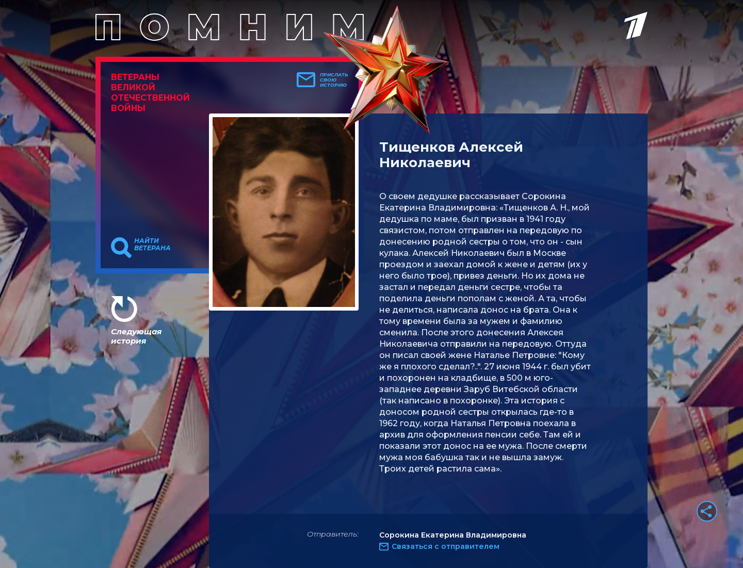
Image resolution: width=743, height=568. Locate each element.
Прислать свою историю (334, 80)
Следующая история (136, 336)
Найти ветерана (152, 244)
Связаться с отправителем (445, 546)
